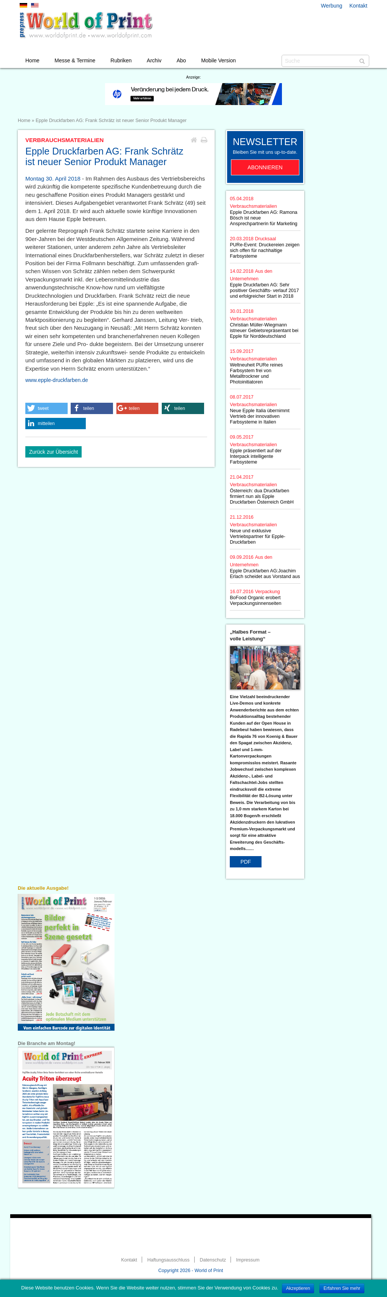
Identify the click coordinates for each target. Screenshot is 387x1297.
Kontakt (358, 6)
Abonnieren (265, 167)
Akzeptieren (298, 1288)
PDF (245, 862)
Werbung (331, 6)
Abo (181, 60)
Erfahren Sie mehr (342, 1288)
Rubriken (121, 60)
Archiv (154, 60)
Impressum (248, 1260)
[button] (46, 408)
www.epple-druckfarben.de (56, 380)
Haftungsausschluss (168, 1260)
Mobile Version (218, 60)
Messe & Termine (74, 60)
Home (32, 60)
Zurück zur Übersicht (53, 452)
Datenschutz (213, 1260)
